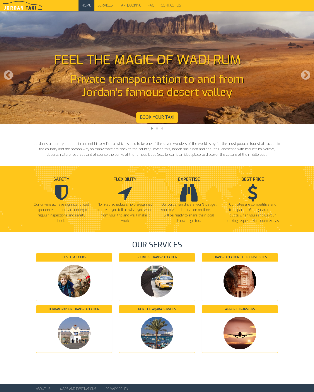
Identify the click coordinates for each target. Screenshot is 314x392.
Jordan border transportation (74, 309)
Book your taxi (157, 117)
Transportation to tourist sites (240, 257)
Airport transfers (240, 309)
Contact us (171, 5)
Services (105, 5)
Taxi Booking (130, 5)
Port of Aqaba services (157, 309)
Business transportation (157, 257)
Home (86, 5)
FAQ (151, 5)
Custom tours (74, 257)
